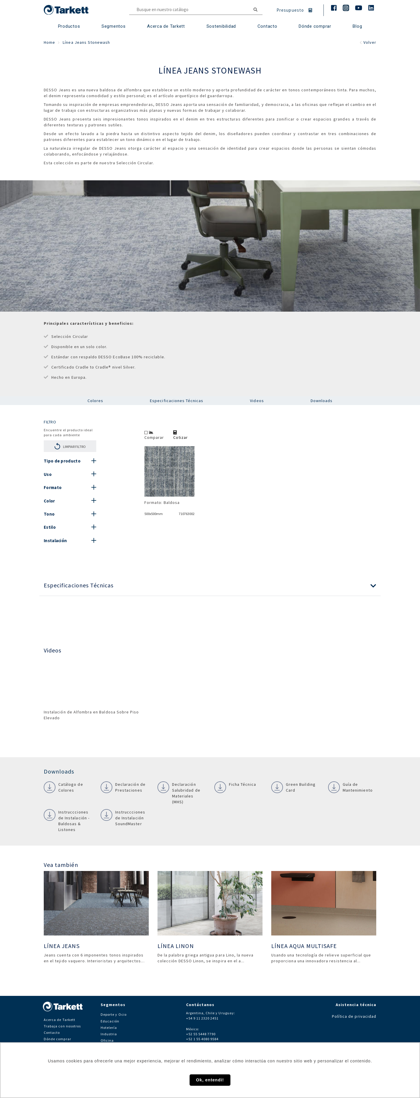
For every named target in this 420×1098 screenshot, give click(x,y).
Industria (109, 1034)
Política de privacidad (354, 1016)
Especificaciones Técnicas (176, 400)
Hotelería (109, 1027)
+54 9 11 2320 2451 (202, 1018)
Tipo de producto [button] (62, 461)
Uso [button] (48, 474)
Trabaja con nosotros (62, 1026)
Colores (95, 400)
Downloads (321, 400)
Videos (257, 400)
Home (49, 42)
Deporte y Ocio (114, 1014)
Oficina (107, 1040)
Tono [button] (49, 514)
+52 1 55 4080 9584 (202, 1039)
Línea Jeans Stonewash (86, 42)
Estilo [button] (50, 527)
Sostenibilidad (221, 26)
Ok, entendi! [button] (210, 1080)
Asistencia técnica (356, 1004)
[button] (210, 585)
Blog (357, 26)
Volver (368, 42)
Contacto (52, 1032)
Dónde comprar (315, 26)
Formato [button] (53, 487)
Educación (110, 1021)
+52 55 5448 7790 (201, 1034)
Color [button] (49, 501)
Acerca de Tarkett (166, 26)
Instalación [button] (55, 540)
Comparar (154, 435)
